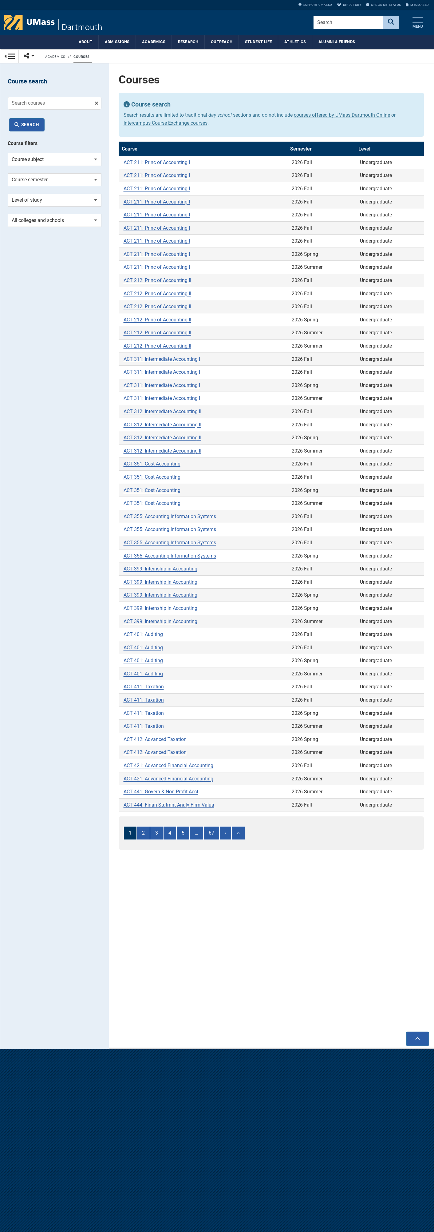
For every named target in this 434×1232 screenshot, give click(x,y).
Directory (349, 4)
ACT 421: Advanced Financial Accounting (168, 767)
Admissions (117, 41)
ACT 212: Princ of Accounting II (157, 282)
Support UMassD (315, 4)
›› (238, 834)
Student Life (258, 41)
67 (211, 834)
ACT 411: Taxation (144, 688)
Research (188, 41)
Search (30, 124)
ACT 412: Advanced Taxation (155, 741)
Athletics (295, 41)
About (85, 41)
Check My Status (383, 4)
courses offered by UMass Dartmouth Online (342, 116)
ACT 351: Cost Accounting (152, 465)
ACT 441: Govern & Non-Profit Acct (161, 793)
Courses (81, 57)
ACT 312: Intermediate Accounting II (162, 413)
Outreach (221, 41)
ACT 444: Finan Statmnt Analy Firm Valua (169, 806)
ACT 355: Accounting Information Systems (170, 518)
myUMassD (417, 4)
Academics (153, 41)
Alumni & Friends (336, 41)
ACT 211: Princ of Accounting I (157, 164)
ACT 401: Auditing (143, 636)
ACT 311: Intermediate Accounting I (162, 361)
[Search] (391, 22)
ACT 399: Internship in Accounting (160, 570)
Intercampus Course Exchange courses (165, 124)
